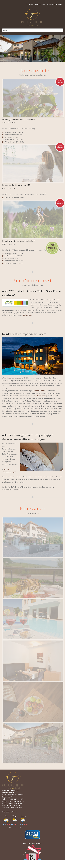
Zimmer (6, 469)
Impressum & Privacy (9, 812)
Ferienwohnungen (9, 472)
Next (63, 49)
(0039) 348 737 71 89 (16, 801)
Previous (2, 49)
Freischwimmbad (39, 396)
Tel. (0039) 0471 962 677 (35, 4)
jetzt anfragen (60, 81)
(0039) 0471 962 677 (16, 799)
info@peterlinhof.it (54, 4)
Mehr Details (27, 315)
